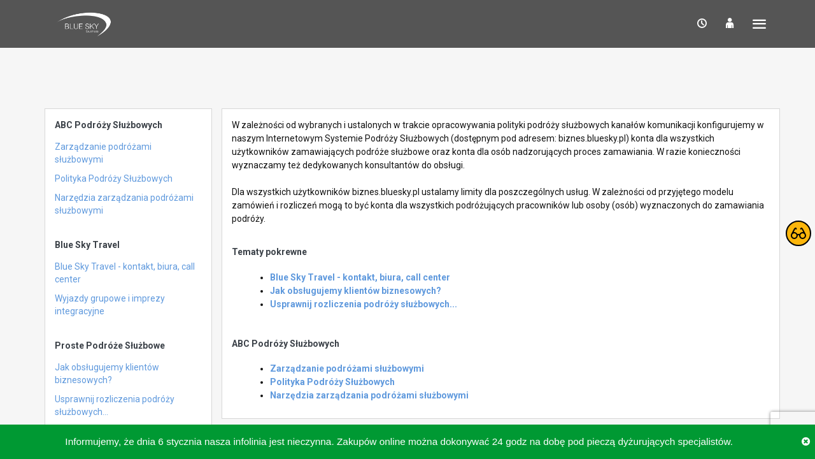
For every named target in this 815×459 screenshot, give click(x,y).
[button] (702, 24)
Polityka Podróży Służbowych (114, 178)
